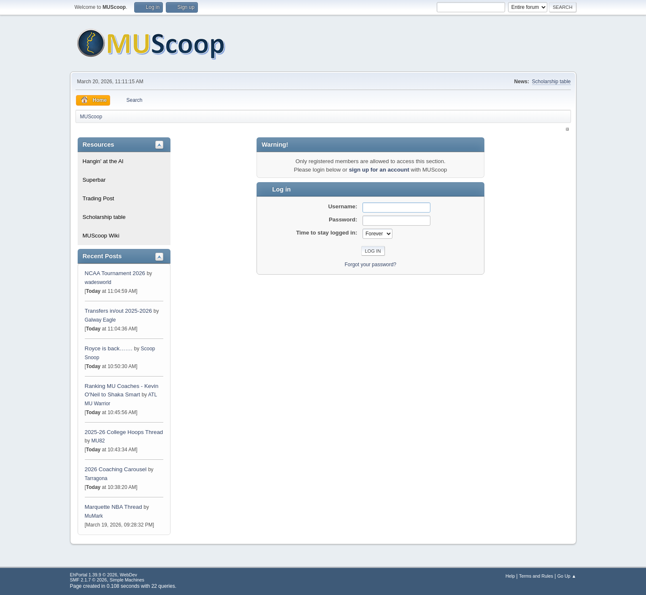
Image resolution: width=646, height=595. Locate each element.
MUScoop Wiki (101, 235)
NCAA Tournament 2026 (115, 273)
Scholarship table (551, 82)
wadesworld (98, 282)
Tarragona (96, 478)
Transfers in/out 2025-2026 (118, 311)
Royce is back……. (108, 348)
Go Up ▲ (566, 576)
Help (510, 576)
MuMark (94, 516)
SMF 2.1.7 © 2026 (88, 579)
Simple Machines (127, 579)
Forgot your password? (371, 264)
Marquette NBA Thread (113, 507)
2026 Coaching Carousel (116, 469)
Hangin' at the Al (103, 161)
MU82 (98, 441)
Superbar (94, 180)
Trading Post (98, 198)
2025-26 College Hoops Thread (124, 432)
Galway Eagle (100, 320)
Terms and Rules (536, 576)
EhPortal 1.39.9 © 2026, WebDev (103, 574)
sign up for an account (379, 169)
